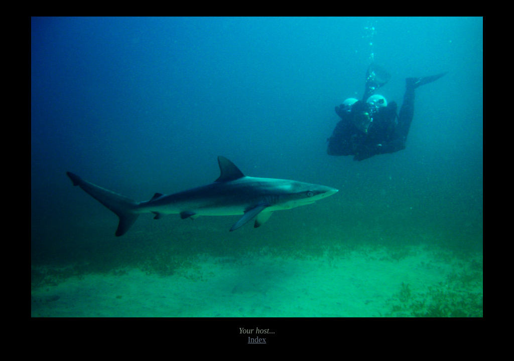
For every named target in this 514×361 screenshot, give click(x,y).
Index (257, 339)
